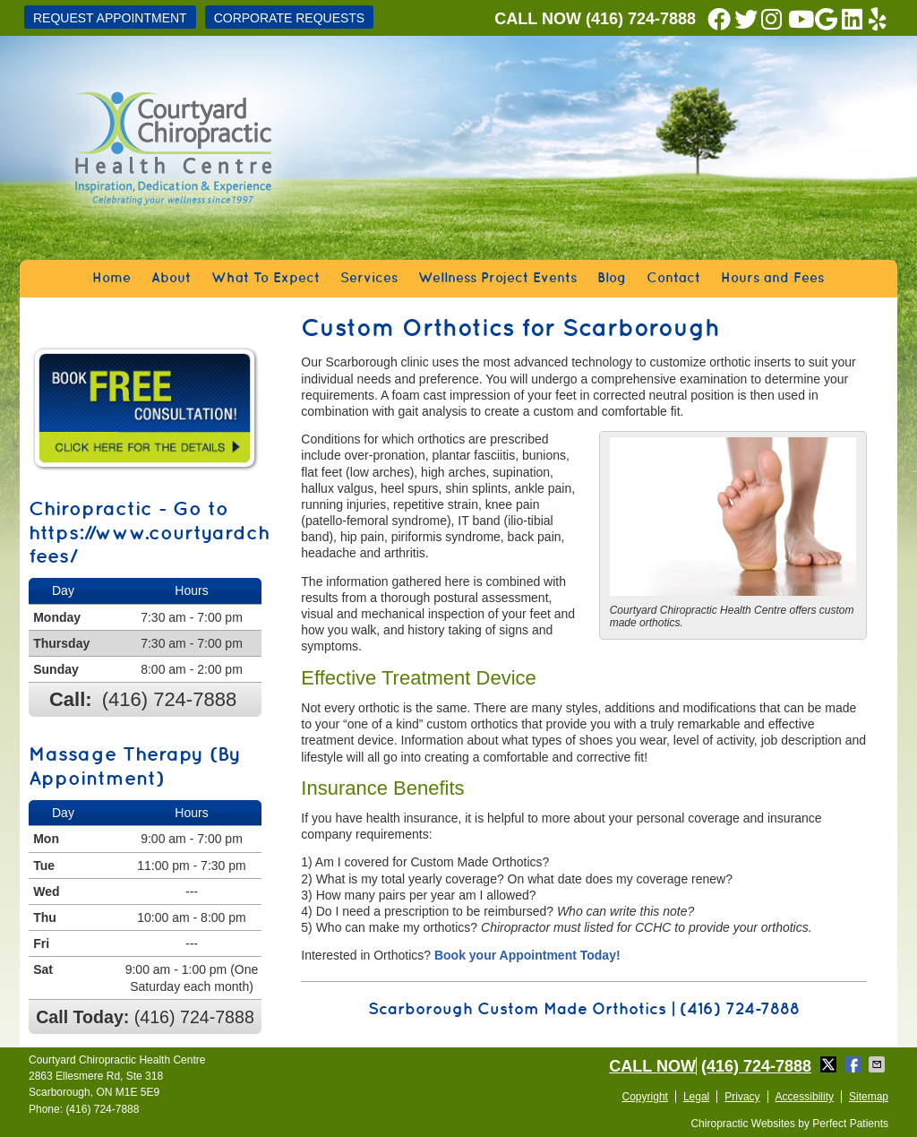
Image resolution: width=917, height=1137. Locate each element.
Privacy (741, 1096)
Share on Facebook (854, 1064)
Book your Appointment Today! (527, 955)
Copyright (645, 1096)
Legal (696, 1096)
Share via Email (878, 1064)
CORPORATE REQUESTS (289, 18)
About (171, 278)
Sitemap (868, 1096)
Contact (673, 278)
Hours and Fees (772, 278)
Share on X (830, 1064)
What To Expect (265, 278)
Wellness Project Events (497, 278)
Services (369, 278)
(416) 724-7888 (641, 19)
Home (111, 278)
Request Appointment (110, 18)
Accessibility (805, 1096)
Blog (611, 278)
